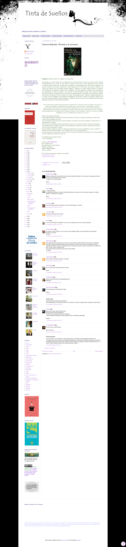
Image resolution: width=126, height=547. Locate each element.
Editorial (28, 386)
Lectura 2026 (78, 36)
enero (28, 213)
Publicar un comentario (49, 348)
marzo (29, 191)
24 (27, 154)
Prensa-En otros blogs (56, 36)
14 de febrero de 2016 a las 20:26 (54, 272)
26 (27, 150)
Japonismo (28, 368)
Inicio (74, 351)
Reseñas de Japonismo (31, 378)
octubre (29, 177)
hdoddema (64, 540)
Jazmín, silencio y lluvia (35, 263)
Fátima (28, 205)
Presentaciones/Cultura (69, 36)
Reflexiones (28, 357)
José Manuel (49, 265)
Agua (28, 211)
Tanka (27, 350)
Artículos (28, 364)
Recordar (35, 270)
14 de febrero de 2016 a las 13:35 (54, 252)
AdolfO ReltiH (49, 277)
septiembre (30, 179)
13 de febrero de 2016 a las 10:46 (54, 207)
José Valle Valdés (50, 287)
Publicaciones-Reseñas (45, 36)
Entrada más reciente (48, 351)
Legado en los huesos (48, 156)
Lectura (48, 164)
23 (27, 157)
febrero (29, 193)
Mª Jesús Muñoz (50, 229)
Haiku (27, 348)
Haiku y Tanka (30, 199)
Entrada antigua (99, 351)
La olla (34, 330)
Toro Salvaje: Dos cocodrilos (31, 208)
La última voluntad (35, 313)
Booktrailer (28, 384)
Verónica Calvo (30, 51)
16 (27, 171)
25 (27, 152)
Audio (27, 382)
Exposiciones (29, 360)
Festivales (28, 388)
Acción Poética (29, 359)
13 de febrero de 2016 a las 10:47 (54, 216)
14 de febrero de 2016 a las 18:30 (54, 261)
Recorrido (35, 296)
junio (28, 185)
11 (27, 224)
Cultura (27, 352)
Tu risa (28, 197)
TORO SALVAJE (50, 174)
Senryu (27, 373)
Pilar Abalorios (49, 241)
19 (27, 165)
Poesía (27, 343)
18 (27, 167)
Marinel (48, 188)
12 (27, 222)
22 (27, 159)
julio (28, 183)
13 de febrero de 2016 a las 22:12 (54, 236)
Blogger (79, 540)
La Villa (29, 195)
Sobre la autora (35, 36)
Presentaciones (29, 366)
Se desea (35, 321)
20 (27, 163)
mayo (28, 187)
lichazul (48, 309)
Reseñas (28, 390)
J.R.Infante (48, 212)
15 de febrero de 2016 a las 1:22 (53, 282)
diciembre (29, 173)
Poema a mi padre (35, 279)
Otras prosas (29, 362)
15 (27, 216)
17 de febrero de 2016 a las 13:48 (54, 304)
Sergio (47, 220)
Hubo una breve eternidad (35, 306)
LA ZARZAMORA (50, 325)
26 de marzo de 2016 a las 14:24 (53, 332)
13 (27, 220)
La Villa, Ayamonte (35, 254)
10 (27, 226)
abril (28, 189)
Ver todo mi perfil (28, 53)
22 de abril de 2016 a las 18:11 (53, 345)
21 (27, 161)
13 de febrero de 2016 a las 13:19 (54, 224)
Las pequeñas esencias (31, 355)
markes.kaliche (50, 257)
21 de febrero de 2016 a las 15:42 (54, 320)
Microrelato (28, 369)
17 (27, 169)
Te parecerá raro (35, 289)
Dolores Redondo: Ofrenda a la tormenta (31, 202)
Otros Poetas (29, 344)
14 (27, 218)
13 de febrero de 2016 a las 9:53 (53, 198)
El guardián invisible (48, 155)
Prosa (27, 353)
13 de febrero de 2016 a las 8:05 (53, 184)
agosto (29, 181)
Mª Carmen (49, 203)
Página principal (26, 36)
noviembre (30, 175)
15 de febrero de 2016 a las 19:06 (54, 294)
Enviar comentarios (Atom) (55, 353)
